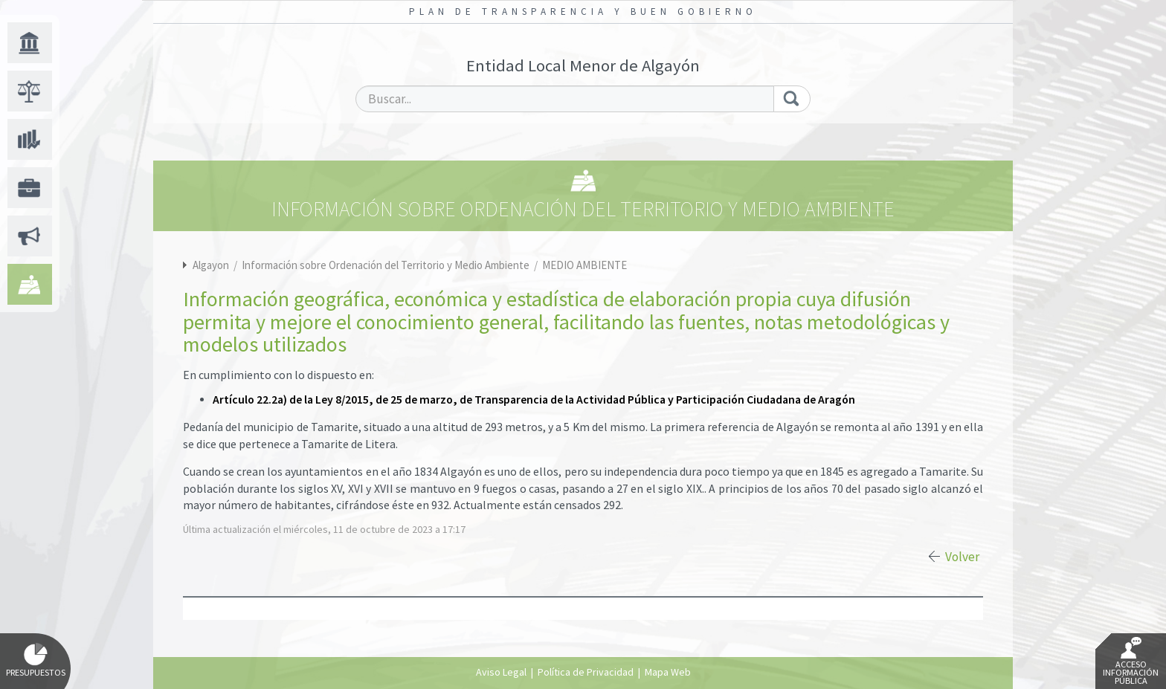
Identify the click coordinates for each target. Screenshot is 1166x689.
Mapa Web (668, 672)
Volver (962, 557)
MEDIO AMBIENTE (584, 265)
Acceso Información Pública (1131, 661)
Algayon (211, 265)
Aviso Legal (501, 672)
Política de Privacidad (586, 672)
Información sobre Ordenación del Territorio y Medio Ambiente (387, 265)
